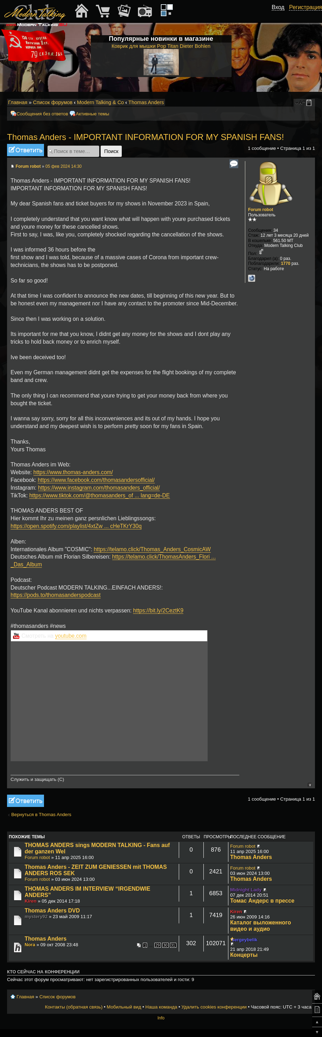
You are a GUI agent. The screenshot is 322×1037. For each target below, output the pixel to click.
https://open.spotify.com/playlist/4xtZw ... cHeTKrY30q (76, 526)
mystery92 (36, 916)
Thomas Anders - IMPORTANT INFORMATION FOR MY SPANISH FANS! (145, 137)
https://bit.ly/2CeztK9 (158, 610)
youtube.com (71, 636)
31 (173, 945)
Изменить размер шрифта (300, 103)
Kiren (31, 901)
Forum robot (27, 166)
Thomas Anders (146, 102)
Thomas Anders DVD (52, 911)
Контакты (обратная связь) (74, 1007)
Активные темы (92, 113)
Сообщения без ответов (42, 113)
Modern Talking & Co (100, 102)
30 (165, 945)
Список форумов (52, 102)
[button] (280, 15)
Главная (17, 102)
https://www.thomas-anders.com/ (73, 472)
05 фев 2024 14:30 (63, 166)
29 (158, 945)
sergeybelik (245, 939)
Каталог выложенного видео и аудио (260, 926)
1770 (285, 263)
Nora (30, 944)
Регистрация (305, 7)
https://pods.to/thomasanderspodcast (56, 595)
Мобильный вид (310, 103)
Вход (278, 7)
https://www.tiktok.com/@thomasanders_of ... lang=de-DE (99, 495)
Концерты (244, 955)
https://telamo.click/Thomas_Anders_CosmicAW (152, 549)
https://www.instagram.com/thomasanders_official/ (99, 488)
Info (160, 1018)
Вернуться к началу (309, 785)
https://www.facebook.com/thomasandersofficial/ (96, 480)
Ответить (25, 150)
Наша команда (161, 1007)
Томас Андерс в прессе (262, 901)
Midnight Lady (245, 889)
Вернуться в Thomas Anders (41, 814)
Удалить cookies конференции (213, 1007)
